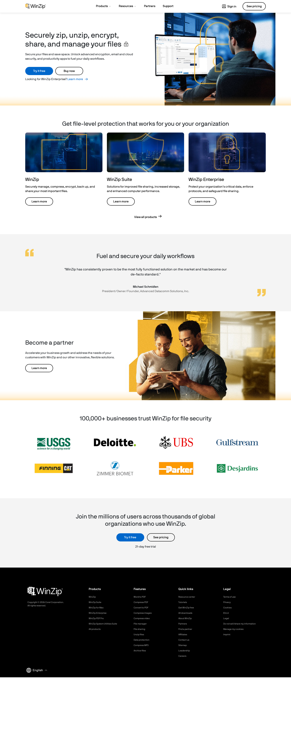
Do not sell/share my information (242, 623)
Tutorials (183, 602)
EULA (226, 613)
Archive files (141, 650)
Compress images (144, 613)
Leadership (185, 650)
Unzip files (140, 634)
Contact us (184, 640)
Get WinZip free (187, 607)
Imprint (227, 634)
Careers (183, 656)
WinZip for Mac (97, 607)
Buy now (69, 71)
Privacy (227, 602)
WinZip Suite (96, 602)
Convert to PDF (142, 607)
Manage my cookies (235, 629)
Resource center (188, 597)
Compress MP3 (142, 645)
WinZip (93, 597)
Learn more (75, 79)
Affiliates (183, 634)
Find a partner (186, 629)
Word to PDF (141, 597)
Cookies (228, 607)
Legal (226, 618)
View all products (145, 217)
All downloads (186, 613)
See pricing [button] (254, 6)
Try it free (39, 71)
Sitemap (183, 645)
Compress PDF (142, 602)
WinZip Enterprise (99, 613)
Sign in (229, 6)
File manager (141, 623)
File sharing (140, 629)
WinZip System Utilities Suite (105, 623)
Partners (183, 623)
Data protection (143, 640)
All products (96, 629)
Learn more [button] (39, 201)
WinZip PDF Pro (97, 618)
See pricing (160, 537)
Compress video (143, 618)
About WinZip (186, 618)
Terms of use (230, 597)
